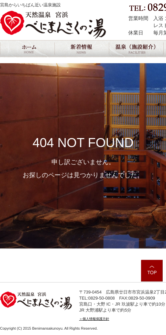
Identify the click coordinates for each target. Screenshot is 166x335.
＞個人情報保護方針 (94, 319)
